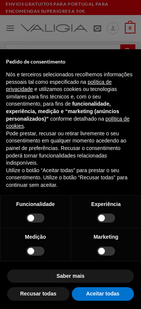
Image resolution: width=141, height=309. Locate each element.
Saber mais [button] (70, 276)
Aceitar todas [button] (103, 294)
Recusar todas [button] (38, 294)
